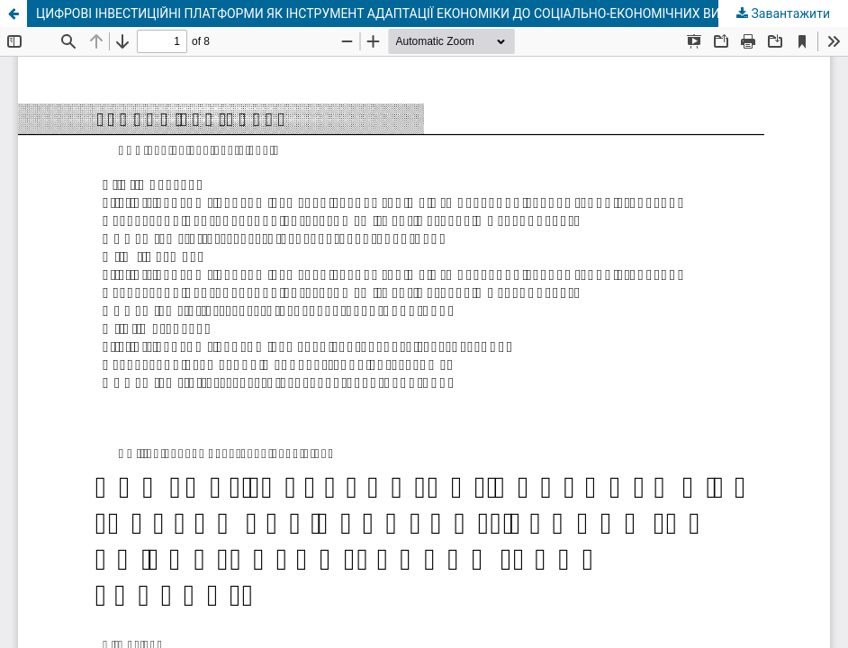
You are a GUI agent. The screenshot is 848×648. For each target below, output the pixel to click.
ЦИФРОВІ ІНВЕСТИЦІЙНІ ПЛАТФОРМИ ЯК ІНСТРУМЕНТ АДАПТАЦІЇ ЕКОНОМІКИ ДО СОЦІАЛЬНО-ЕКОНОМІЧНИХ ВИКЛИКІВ (400, 13)
